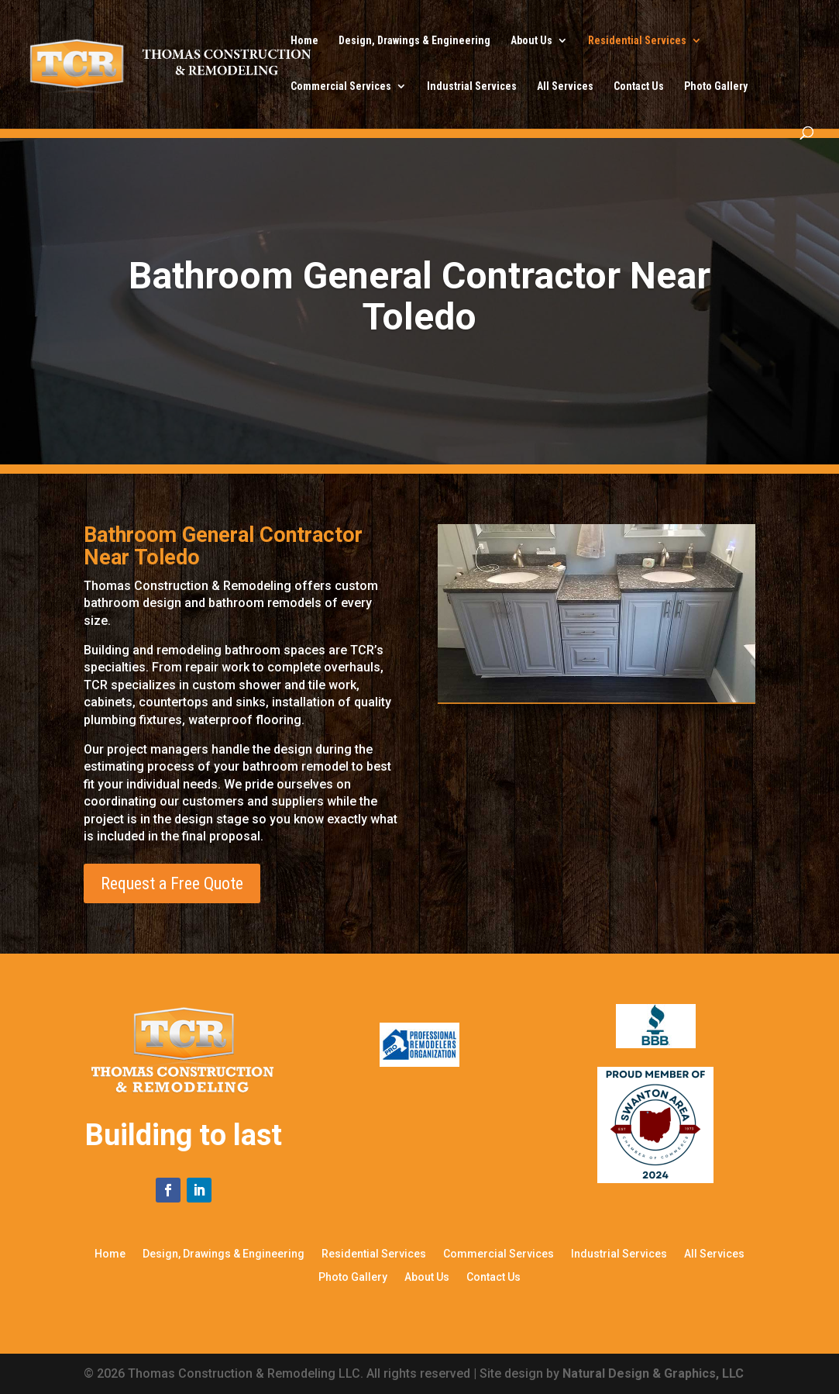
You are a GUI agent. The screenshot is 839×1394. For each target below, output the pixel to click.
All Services (565, 86)
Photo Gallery (716, 86)
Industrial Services (472, 86)
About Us (531, 41)
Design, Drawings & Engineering (414, 41)
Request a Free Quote (172, 883)
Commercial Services (341, 86)
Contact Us (639, 86)
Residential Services (637, 41)
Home (304, 41)
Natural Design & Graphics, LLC (653, 1373)
